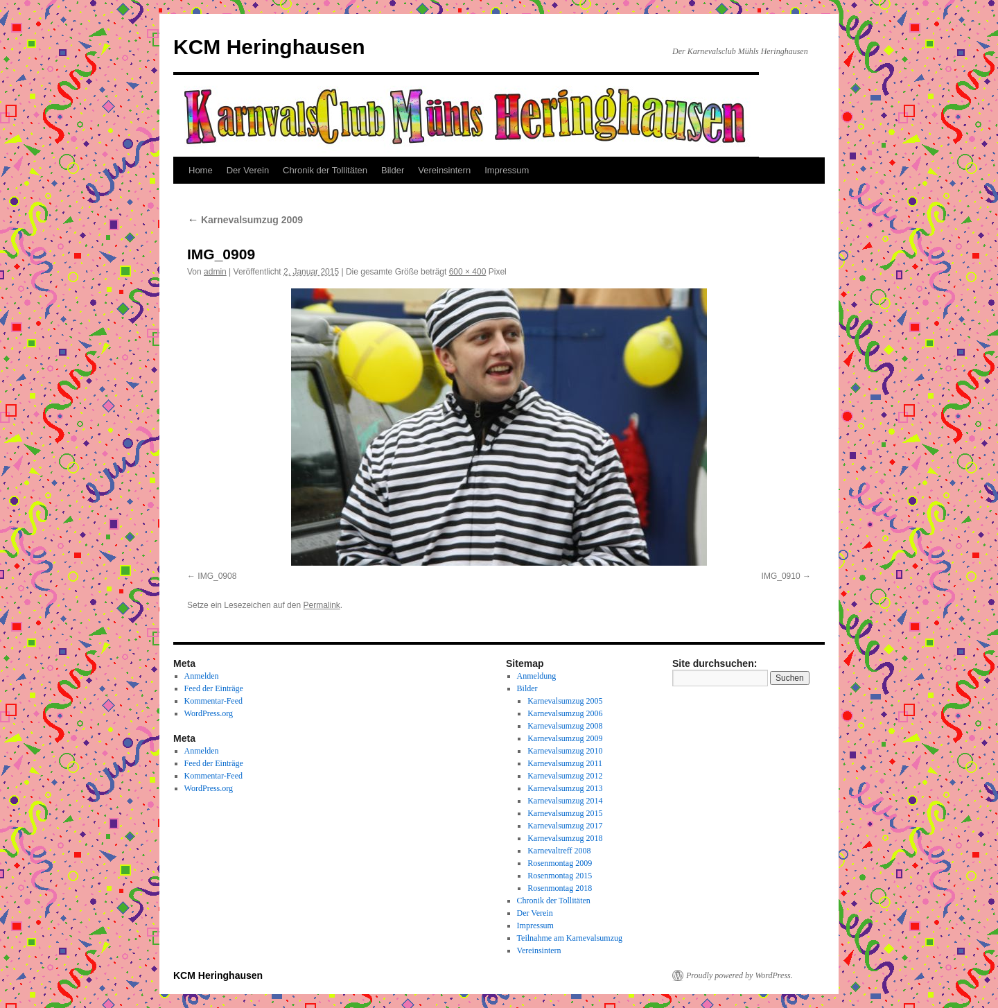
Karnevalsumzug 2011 (564, 763)
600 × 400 (468, 272)
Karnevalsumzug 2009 (245, 219)
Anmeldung (537, 676)
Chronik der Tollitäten (325, 170)
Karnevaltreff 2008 (558, 850)
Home (201, 170)
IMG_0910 (781, 576)
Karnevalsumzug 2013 (564, 788)
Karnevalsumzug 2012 (564, 776)
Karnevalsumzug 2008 (564, 726)
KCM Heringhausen (269, 46)
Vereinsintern (444, 170)
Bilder (392, 170)
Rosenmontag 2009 (559, 863)
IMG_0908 (217, 576)
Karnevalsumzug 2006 (564, 713)
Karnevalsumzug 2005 (564, 701)
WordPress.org (208, 713)
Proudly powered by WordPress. (739, 975)
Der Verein (248, 170)
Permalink (321, 605)
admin (215, 272)
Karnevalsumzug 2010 (564, 751)
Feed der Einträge (213, 688)
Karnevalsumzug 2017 (564, 826)
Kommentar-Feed (213, 701)
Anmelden (201, 676)
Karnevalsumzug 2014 (564, 801)
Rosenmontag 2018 (559, 888)
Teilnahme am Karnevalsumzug (569, 938)
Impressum (506, 170)
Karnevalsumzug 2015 (564, 813)
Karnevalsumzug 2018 (564, 838)
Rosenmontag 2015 (559, 875)
